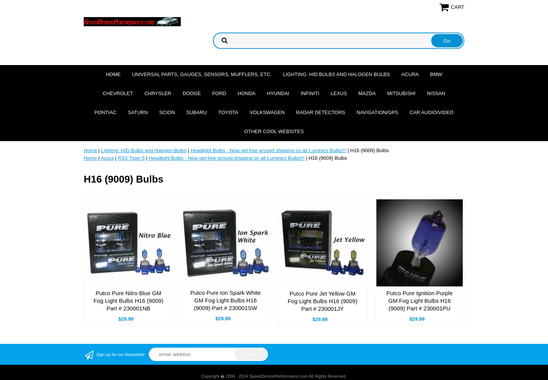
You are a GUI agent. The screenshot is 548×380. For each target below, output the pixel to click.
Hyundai (278, 93)
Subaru (196, 112)
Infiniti (310, 93)
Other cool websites (274, 131)
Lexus (339, 93)
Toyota (228, 112)
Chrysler (157, 93)
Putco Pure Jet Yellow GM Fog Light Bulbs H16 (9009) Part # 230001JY (322, 301)
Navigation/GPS (377, 112)
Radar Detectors (320, 112)
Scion (167, 112)
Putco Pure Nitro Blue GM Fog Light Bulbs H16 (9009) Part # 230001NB (128, 301)
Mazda (367, 93)
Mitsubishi (401, 93)
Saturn (138, 112)
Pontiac (105, 112)
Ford (219, 93)
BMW (436, 74)
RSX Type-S (131, 158)
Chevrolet (118, 93)
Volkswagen (267, 112)
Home (113, 74)
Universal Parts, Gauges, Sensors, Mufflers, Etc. (202, 74)
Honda (247, 93)
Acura (410, 74)
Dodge (192, 93)
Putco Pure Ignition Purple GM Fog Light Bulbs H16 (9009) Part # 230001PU (419, 301)
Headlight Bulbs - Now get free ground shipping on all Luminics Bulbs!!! (268, 150)
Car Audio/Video (431, 112)
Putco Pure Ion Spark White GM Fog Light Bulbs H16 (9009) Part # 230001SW (225, 300)
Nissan (436, 93)
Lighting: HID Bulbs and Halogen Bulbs (336, 74)
